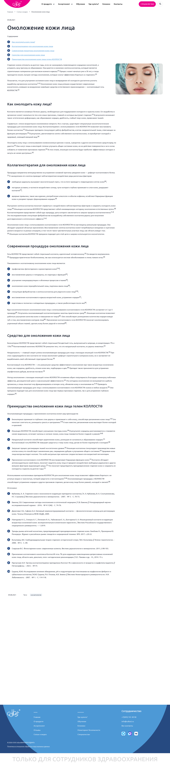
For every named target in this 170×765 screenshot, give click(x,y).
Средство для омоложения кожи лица (28, 55)
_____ (81, 711)
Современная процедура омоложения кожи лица (33, 51)
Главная (10, 12)
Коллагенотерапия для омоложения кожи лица (32, 46)
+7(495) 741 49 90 (129, 717)
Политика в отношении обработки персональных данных (28, 746)
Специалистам (84, 734)
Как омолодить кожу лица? (23, 42)
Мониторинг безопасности (89, 730)
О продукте (38, 721)
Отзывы (37, 730)
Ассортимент (39, 726)
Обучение (80, 4)
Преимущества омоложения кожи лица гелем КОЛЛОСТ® (37, 59)
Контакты (118, 4)
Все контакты (127, 726)
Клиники (106, 4)
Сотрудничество (131, 711)
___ (35, 711)
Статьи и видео (22, 12)
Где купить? (94, 4)
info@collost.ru (128, 721)
